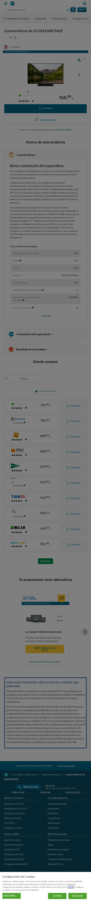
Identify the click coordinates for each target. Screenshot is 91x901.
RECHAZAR (77, 896)
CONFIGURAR (8, 896)
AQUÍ (70, 887)
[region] (45, 886)
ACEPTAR (57, 896)
